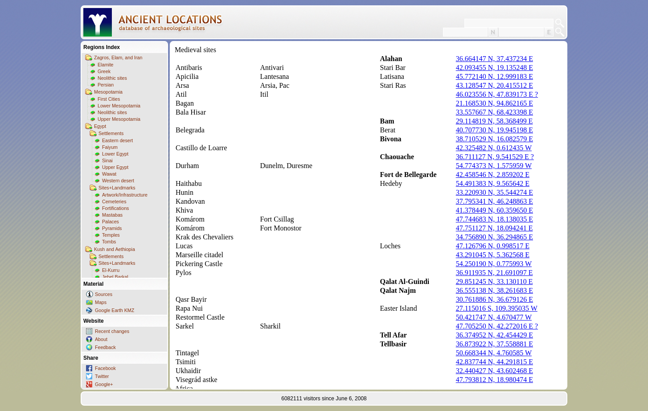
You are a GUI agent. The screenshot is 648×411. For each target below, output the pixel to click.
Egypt (100, 126)
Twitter (102, 376)
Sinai (107, 160)
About (101, 339)
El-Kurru (110, 270)
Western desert (118, 180)
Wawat (109, 174)
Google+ (104, 384)
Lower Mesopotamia (119, 105)
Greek (104, 71)
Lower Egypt (115, 153)
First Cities (109, 99)
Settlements (110, 133)
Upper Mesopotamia (119, 119)
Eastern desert (117, 140)
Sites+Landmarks (116, 187)
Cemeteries (114, 201)
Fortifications (115, 208)
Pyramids (112, 228)
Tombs (109, 241)
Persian (106, 84)
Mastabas (112, 215)
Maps (101, 302)
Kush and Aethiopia (114, 249)
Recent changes (112, 331)
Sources (103, 294)
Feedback (105, 347)
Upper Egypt (115, 167)
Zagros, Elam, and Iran (118, 57)
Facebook (105, 368)
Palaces (110, 221)
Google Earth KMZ (114, 310)
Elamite (106, 64)
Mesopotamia (108, 92)
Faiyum (110, 147)
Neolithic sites (112, 78)
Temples (111, 235)
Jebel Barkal (115, 276)
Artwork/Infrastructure (125, 194)
